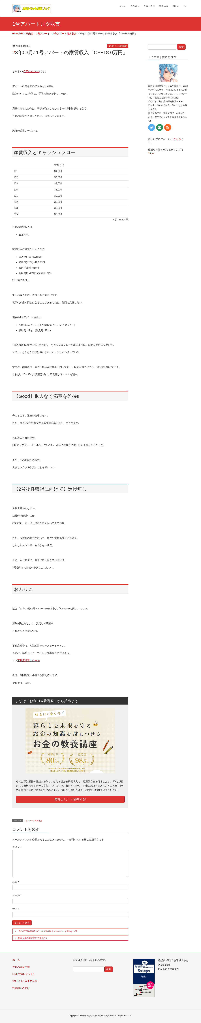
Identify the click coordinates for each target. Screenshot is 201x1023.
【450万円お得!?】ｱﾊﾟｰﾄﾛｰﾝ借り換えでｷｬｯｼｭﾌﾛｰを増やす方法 (47, 931)
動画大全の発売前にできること (33, 938)
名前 (15, 882)
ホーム (16, 960)
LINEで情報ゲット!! (23, 974)
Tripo (151, 153)
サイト (16, 909)
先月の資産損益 (21, 967)
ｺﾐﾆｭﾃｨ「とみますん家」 (26, 981)
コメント (17, 847)
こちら (177, 139)
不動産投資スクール (28, 660)
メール (16, 895)
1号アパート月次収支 (118, 46)
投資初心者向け (21, 988)
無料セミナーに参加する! (70, 799)
